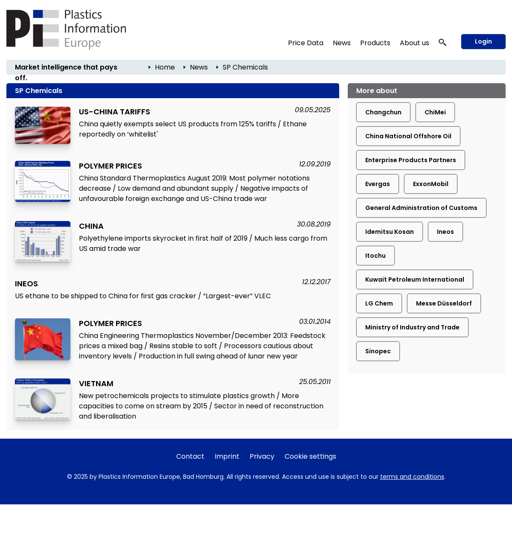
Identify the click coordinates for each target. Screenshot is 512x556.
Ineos (445, 231)
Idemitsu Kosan (389, 231)
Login (483, 41)
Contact (190, 456)
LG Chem (379, 303)
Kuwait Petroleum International (414, 279)
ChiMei (435, 112)
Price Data (305, 43)
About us (414, 43)
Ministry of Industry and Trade (412, 327)
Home (165, 67)
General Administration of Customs (421, 208)
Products (375, 43)
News (342, 43)
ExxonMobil (430, 184)
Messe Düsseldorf (444, 303)
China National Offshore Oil (408, 136)
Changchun (383, 112)
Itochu (375, 255)
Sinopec (378, 351)
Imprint (227, 456)
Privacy (262, 456)
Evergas (377, 184)
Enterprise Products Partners (410, 160)
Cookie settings (310, 456)
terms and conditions (412, 476)
